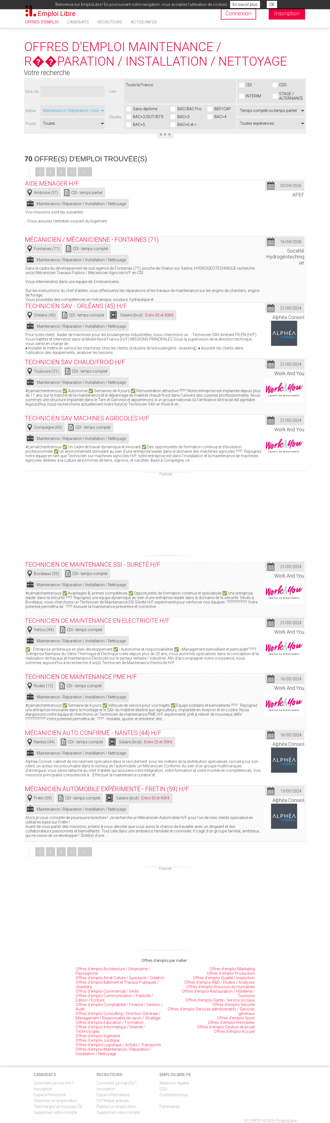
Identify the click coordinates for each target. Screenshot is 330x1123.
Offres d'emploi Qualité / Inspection (224, 978)
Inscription (43, 1089)
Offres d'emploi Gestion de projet (226, 1027)
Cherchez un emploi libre (55, 1100)
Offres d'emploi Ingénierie (98, 1036)
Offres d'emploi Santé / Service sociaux (220, 1000)
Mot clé (31, 91)
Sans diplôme (145, 109)
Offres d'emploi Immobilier (231, 1022)
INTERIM (253, 96)
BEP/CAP (222, 109)
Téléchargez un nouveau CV (58, 1106)
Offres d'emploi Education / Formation (110, 1022)
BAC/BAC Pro (189, 109)
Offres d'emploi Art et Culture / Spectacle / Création (120, 978)
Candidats (78, 22)
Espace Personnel (49, 1095)
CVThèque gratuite (113, 1100)
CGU (163, 1089)
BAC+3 (183, 116)
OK (272, 4)
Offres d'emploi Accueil (234, 1031)
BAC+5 (139, 124)
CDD (283, 85)
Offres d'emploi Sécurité (233, 1004)
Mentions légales (174, 1083)
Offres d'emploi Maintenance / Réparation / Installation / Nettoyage (113, 1051)
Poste (30, 123)
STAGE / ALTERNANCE (291, 96)
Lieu (112, 91)
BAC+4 (220, 116)
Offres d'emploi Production (231, 973)
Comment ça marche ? (54, 1083)
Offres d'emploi (41, 22)
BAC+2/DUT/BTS (148, 116)
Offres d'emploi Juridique (98, 1040)
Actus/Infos (144, 22)
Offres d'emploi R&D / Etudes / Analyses (219, 982)
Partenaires (170, 1106)
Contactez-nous (174, 1095)
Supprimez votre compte (55, 1112)
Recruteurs (109, 22)
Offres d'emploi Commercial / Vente (107, 991)
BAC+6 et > (186, 124)
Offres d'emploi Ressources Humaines (220, 987)
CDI (249, 85)
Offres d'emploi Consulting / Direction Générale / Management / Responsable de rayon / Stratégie (118, 1015)
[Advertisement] (165, 516)
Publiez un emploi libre (116, 1106)
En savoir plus (245, 4)
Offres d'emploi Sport (236, 1018)
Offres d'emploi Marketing (232, 969)
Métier (30, 111)
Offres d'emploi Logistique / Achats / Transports (118, 1045)
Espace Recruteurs (113, 1095)
